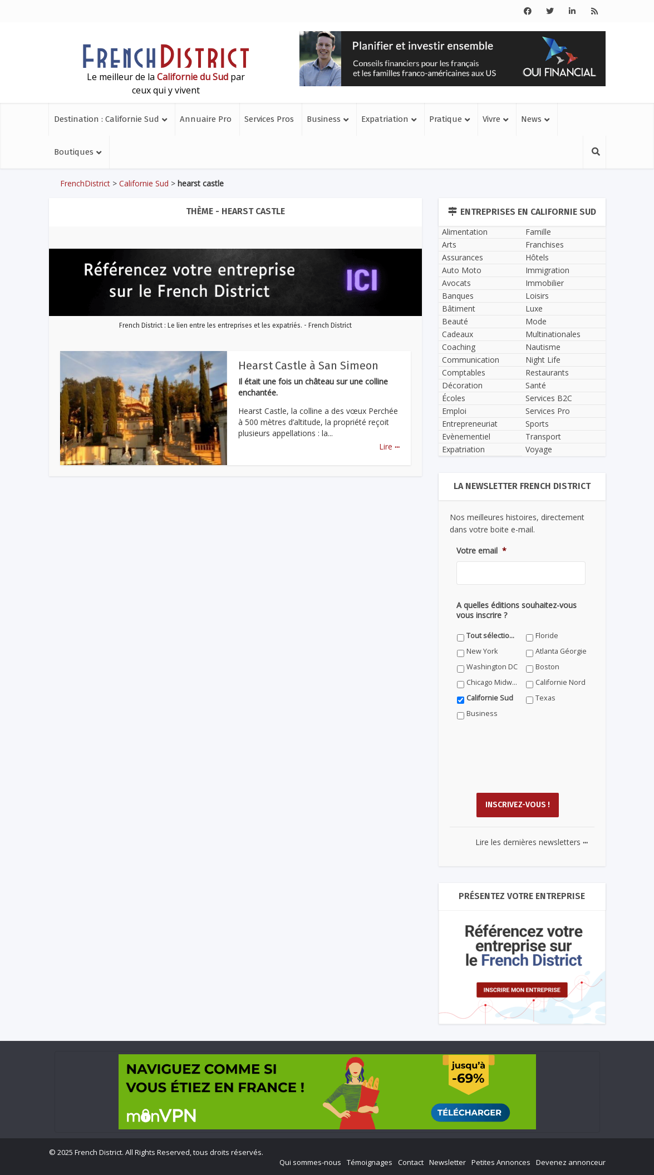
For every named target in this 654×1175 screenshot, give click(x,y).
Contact (411, 1162)
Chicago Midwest (492, 682)
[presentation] (541, 764)
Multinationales (553, 334)
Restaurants (547, 372)
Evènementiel (466, 436)
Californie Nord (560, 682)
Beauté (455, 321)
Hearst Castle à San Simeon (308, 365)
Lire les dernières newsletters (531, 841)
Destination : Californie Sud (106, 119)
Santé (535, 385)
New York (482, 651)
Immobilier (544, 283)
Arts (449, 244)
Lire (389, 446)
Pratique (445, 119)
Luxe (534, 308)
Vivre (491, 119)
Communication (470, 359)
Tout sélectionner (492, 635)
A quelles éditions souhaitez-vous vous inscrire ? (516, 610)
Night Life (542, 359)
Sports (537, 423)
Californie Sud (144, 183)
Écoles (453, 398)
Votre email (481, 551)
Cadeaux (457, 334)
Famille (538, 231)
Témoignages (369, 1162)
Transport (543, 436)
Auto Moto (461, 270)
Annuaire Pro (206, 119)
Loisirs (537, 295)
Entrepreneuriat (470, 423)
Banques (458, 295)
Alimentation (465, 231)
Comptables (463, 372)
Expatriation (385, 119)
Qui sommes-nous (310, 1162)
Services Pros (269, 119)
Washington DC (492, 667)
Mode (536, 321)
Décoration (462, 385)
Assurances (462, 257)
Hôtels (537, 257)
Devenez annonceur (571, 1162)
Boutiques (74, 152)
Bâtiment (458, 308)
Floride (546, 635)
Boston (547, 667)
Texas (545, 698)
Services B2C (548, 398)
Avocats (456, 283)
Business (324, 119)
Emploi (454, 411)
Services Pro (547, 411)
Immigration (547, 270)
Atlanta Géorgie (561, 651)
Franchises (544, 244)
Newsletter (447, 1162)
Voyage (538, 449)
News (531, 119)
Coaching (458, 347)
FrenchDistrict (85, 183)
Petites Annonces (500, 1162)
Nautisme (542, 347)
